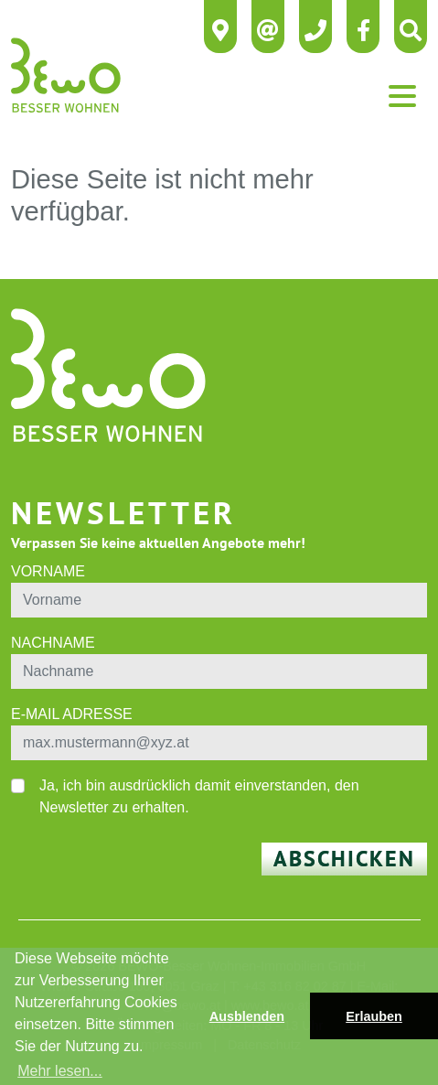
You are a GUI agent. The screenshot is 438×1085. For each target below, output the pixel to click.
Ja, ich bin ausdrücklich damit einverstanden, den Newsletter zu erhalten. (199, 796)
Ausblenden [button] (246, 1016)
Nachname (53, 642)
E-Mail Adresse (72, 714)
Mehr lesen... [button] (59, 1071)
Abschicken (344, 858)
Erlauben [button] (374, 1016)
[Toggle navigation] (402, 96)
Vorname (48, 571)
